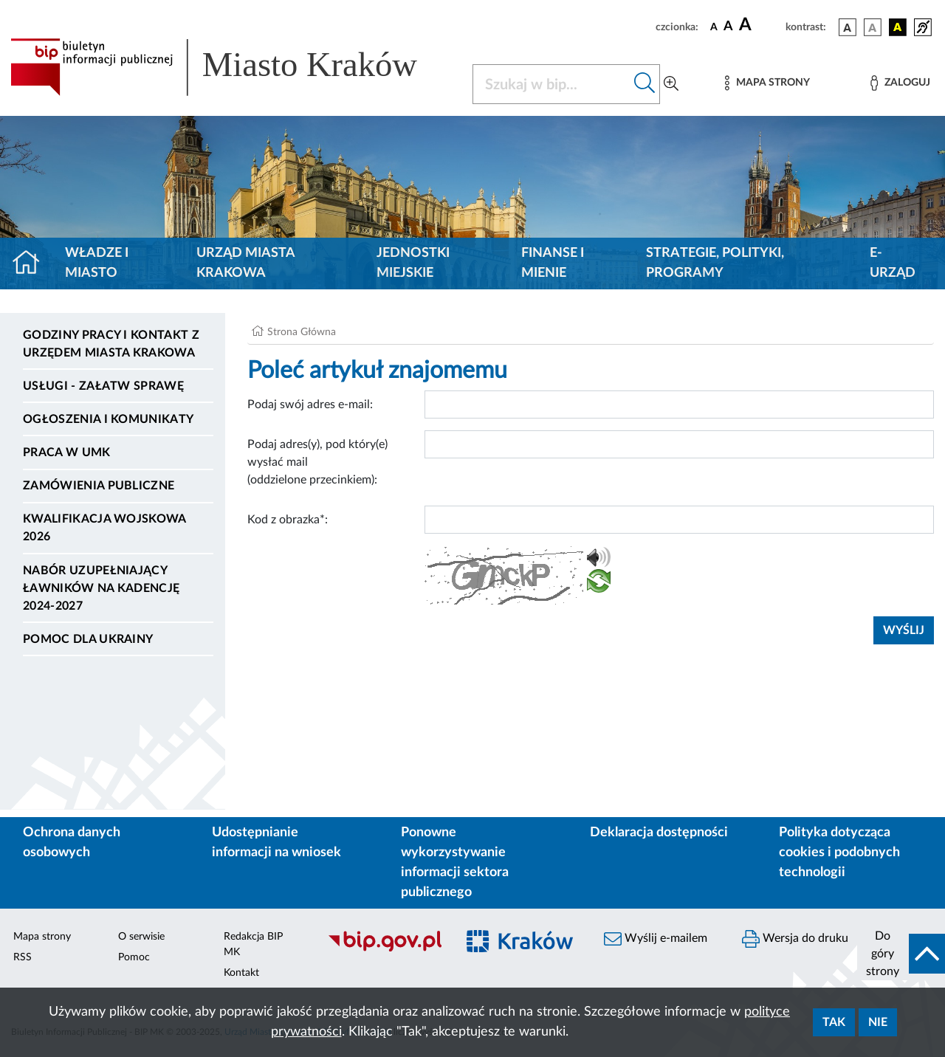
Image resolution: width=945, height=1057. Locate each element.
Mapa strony (42, 937)
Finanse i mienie (552, 263)
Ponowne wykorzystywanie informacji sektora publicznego (455, 862)
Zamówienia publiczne (98, 486)
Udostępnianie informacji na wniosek (276, 842)
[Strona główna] (32, 263)
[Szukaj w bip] (645, 84)
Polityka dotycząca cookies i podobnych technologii (839, 852)
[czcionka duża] (760, 25)
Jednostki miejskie (413, 263)
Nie (877, 1022)
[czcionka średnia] (728, 27)
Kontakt (241, 973)
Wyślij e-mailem (655, 939)
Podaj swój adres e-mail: (310, 404)
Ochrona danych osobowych (71, 842)
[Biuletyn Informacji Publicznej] (384, 949)
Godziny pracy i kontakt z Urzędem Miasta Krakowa (111, 344)
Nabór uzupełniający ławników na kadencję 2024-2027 (101, 588)
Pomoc (134, 957)
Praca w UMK (67, 452)
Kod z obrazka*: (287, 520)
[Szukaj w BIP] (551, 84)
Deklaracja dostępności (659, 832)
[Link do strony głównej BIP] (232, 67)
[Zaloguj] (899, 83)
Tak (833, 1022)
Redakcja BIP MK (253, 944)
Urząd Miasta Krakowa (245, 263)
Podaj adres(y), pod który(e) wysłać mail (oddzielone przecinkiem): (317, 462)
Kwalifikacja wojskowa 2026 (104, 528)
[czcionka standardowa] (714, 26)
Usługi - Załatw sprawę (103, 386)
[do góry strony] (901, 953)
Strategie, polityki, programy (715, 263)
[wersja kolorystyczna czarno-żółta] (898, 27)
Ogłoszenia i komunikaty (108, 419)
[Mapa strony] (767, 83)
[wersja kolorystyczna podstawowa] (847, 27)
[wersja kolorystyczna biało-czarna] (873, 27)
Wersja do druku (795, 939)
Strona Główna (301, 332)
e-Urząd (892, 263)
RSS (22, 957)
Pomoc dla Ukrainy (88, 639)
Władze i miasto (96, 263)
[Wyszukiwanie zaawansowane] (671, 84)
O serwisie (141, 937)
